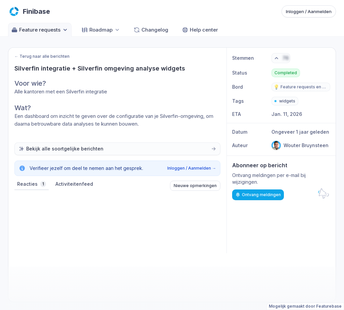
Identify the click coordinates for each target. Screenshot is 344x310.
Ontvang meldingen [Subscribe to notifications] (258, 194)
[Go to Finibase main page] (29, 11)
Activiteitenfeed (74, 184)
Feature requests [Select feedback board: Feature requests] (40, 30)
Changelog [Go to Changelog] (150, 30)
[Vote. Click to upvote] (280, 58)
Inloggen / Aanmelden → (191, 168)
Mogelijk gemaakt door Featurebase (305, 306)
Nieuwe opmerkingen (195, 185)
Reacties (31, 184)
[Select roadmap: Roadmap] (101, 30)
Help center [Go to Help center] (200, 30)
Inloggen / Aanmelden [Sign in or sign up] (309, 11)
